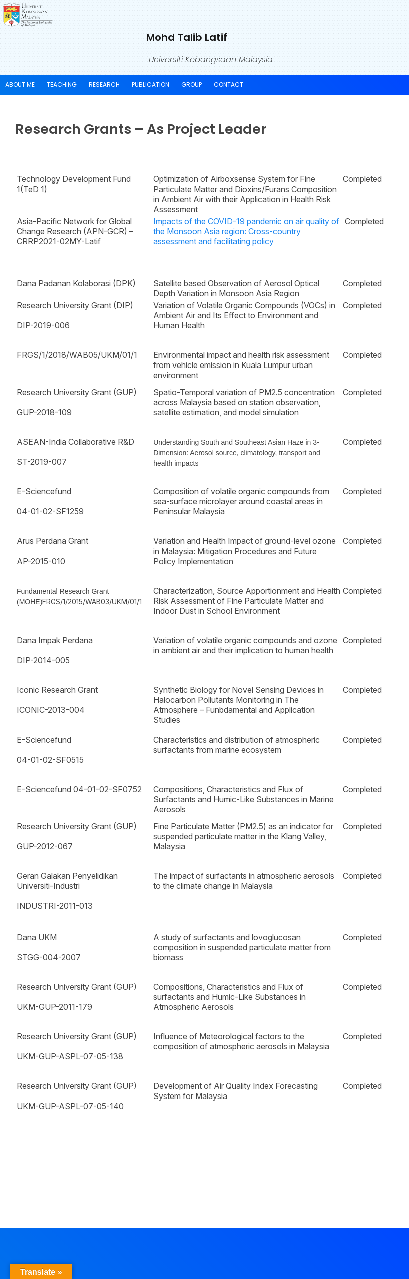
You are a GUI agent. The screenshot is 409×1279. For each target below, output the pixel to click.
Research (104, 84)
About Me (20, 84)
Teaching (62, 84)
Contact (228, 84)
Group (191, 84)
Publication (150, 84)
